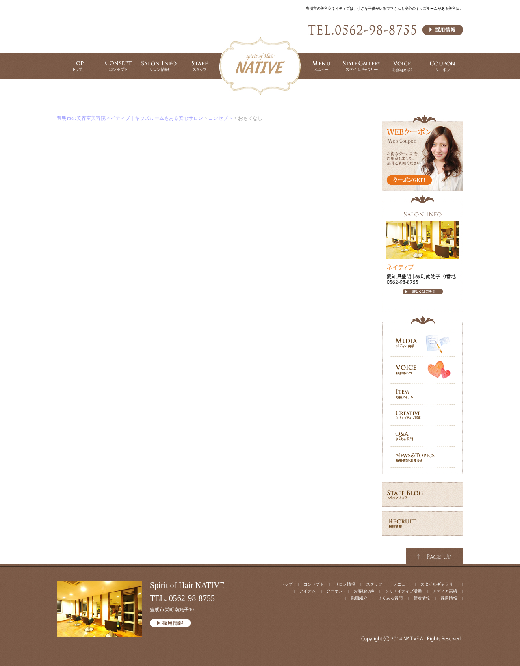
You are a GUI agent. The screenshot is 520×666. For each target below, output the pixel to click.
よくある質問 (390, 598)
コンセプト (220, 118)
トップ (286, 584)
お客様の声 (364, 591)
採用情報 (449, 598)
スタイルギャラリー (438, 584)
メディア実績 (445, 591)
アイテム (307, 591)
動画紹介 (359, 598)
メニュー (401, 584)
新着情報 (422, 598)
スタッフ (374, 584)
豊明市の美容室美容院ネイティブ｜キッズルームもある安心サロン (130, 118)
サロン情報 (345, 584)
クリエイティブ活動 (403, 591)
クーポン (335, 591)
